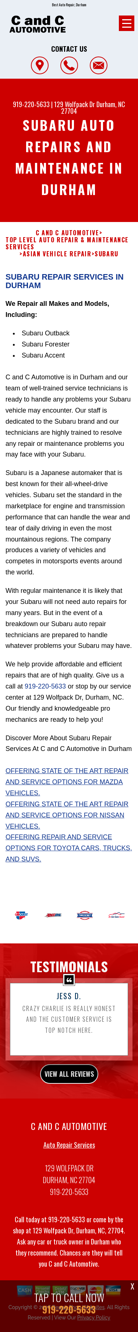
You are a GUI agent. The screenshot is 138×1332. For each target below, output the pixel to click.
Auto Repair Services (69, 1150)
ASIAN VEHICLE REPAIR (57, 259)
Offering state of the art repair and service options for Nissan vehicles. (67, 821)
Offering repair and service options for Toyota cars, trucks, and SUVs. (69, 854)
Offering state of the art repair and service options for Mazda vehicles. (67, 788)
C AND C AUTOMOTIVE (67, 238)
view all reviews (69, 1080)
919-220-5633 (31, 104)
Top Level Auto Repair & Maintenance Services (67, 249)
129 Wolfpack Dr (74, 104)
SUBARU (106, 259)
